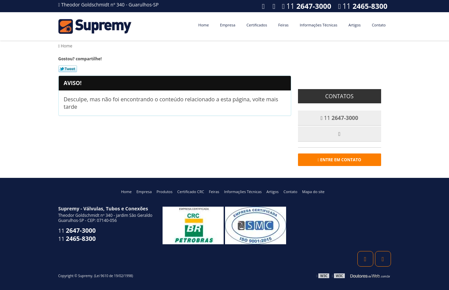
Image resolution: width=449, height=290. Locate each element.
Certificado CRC (190, 191)
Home (203, 24)
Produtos (164, 191)
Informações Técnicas (318, 24)
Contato (379, 24)
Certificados (256, 24)
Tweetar (67, 68)
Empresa (227, 24)
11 (362, 6)
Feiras (283, 24)
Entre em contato (339, 160)
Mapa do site (313, 191)
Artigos (355, 24)
